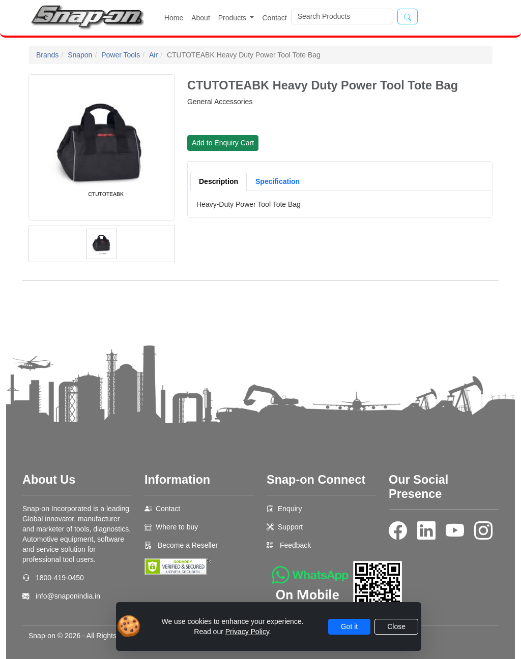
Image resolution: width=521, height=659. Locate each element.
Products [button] (233, 18)
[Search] (342, 16)
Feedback (295, 545)
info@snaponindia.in (68, 596)
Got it (349, 626)
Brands (47, 55)
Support (290, 527)
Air (153, 55)
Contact (274, 18)
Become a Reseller (187, 545)
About (200, 18)
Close (396, 626)
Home (173, 18)
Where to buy (177, 527)
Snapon (80, 55)
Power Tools (120, 55)
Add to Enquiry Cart (223, 143)
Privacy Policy (247, 631)
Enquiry (290, 509)
